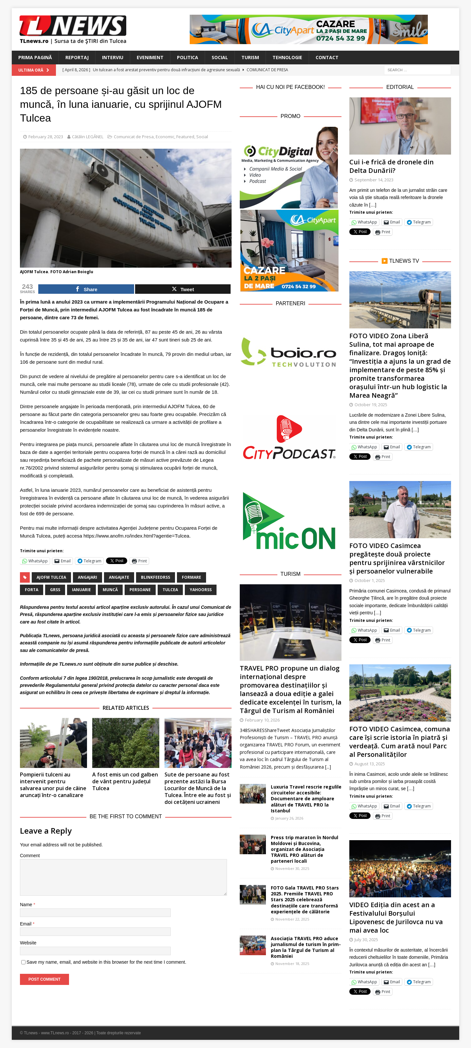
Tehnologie (287, 57)
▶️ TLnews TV (400, 261)
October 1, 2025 (370, 580)
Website (28, 942)
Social (220, 57)
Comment (30, 855)
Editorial (400, 87)
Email (26, 923)
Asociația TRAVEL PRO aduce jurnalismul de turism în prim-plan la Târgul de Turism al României (306, 947)
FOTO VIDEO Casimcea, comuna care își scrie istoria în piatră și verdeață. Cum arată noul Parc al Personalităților (399, 741)
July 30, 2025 (366, 939)
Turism (250, 57)
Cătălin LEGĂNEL (87, 137)
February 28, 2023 (45, 137)
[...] (328, 767)
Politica (187, 57)
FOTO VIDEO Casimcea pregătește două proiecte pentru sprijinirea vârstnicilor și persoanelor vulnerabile (397, 558)
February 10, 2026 (262, 720)
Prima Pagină (35, 57)
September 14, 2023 (374, 180)
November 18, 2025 (292, 963)
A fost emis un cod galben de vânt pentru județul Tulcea (125, 781)
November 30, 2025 (292, 868)
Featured (185, 137)
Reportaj (77, 57)
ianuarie (81, 589)
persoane (140, 589)
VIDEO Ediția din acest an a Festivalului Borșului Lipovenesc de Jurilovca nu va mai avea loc (396, 917)
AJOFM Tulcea (51, 577)
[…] (372, 205)
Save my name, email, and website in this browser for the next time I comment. (106, 962)
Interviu (112, 57)
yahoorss (201, 589)
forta (31, 589)
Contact (327, 57)
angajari (87, 577)
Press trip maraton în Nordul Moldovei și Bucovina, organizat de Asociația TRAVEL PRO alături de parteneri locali (304, 849)
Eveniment (150, 57)
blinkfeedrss (155, 577)
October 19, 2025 (371, 405)
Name (26, 904)
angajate (119, 577)
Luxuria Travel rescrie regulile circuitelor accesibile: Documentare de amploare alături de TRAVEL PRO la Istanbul (306, 799)
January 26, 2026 (289, 818)
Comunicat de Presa (134, 137)
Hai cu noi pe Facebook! (290, 87)
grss (55, 589)
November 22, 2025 (292, 919)
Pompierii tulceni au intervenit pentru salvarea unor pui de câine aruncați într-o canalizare (53, 784)
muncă (110, 589)
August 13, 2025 (370, 764)
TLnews (51, 635)
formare (191, 577)
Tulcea (170, 589)
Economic (165, 137)
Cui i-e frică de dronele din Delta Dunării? (391, 166)
